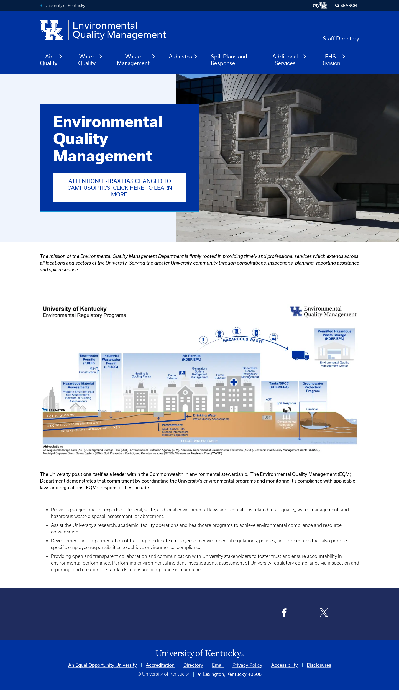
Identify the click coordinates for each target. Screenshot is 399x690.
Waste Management (136, 59)
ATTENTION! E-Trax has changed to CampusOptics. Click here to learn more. (119, 187)
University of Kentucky (64, 5)
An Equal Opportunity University (102, 665)
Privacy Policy (247, 665)
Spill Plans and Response (229, 59)
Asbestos (183, 56)
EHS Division (333, 59)
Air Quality (51, 59)
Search (349, 5)
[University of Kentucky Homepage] (199, 653)
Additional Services (289, 59)
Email (218, 665)
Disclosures (319, 665)
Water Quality (90, 59)
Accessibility (284, 665)
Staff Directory (341, 38)
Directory (193, 665)
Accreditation (160, 665)
